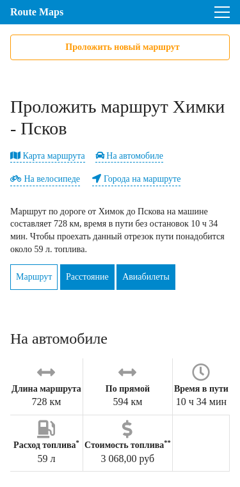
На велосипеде (45, 179)
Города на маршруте (136, 179)
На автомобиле (129, 156)
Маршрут (34, 277)
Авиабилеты (146, 277)
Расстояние (87, 277)
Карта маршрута (47, 156)
